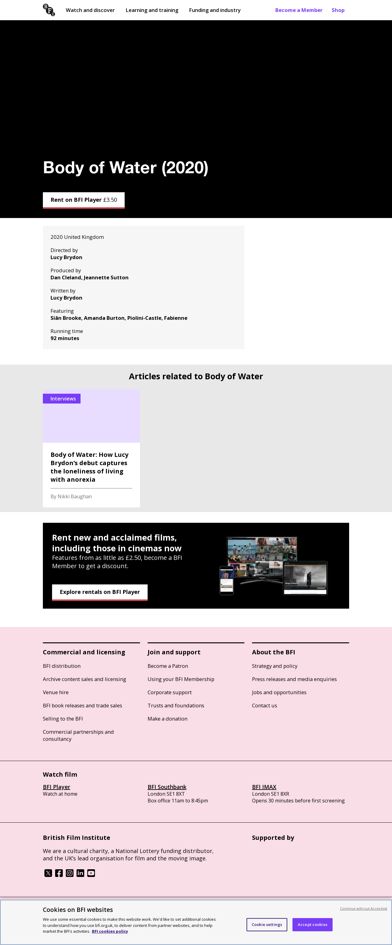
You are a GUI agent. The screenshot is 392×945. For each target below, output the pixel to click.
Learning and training (152, 9)
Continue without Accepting (363, 908)
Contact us (264, 705)
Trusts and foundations (176, 705)
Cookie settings (267, 924)
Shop (338, 9)
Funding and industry (215, 9)
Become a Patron (168, 665)
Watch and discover (90, 9)
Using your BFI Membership (181, 679)
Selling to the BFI (63, 718)
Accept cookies (312, 924)
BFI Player (56, 786)
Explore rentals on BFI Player (100, 591)
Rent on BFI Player (84, 199)
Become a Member (298, 9)
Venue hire (56, 692)
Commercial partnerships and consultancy (78, 735)
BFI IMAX (264, 786)
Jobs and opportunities (279, 692)
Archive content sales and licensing (84, 679)
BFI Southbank (167, 786)
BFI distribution (62, 665)
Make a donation (167, 718)
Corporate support (170, 692)
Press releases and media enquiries (294, 679)
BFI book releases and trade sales (82, 705)
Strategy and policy (274, 665)
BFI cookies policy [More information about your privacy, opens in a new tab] (110, 931)
